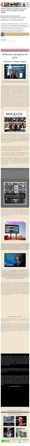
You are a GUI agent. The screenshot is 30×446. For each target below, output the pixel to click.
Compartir (6, 440)
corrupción (14, 106)
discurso (24, 320)
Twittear (20, 442)
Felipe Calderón (17, 375)
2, (6, 271)
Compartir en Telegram (16, 439)
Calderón (27, 285)
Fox (23, 285)
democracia (16, 210)
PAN (2, 103)
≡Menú (3, 36)
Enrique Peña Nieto (5, 86)
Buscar (3, 40)
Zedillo (7, 285)
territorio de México (19, 214)
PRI (10, 96)
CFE (6, 331)
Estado (2, 293)
